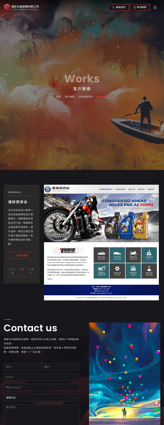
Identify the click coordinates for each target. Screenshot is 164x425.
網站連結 (21, 255)
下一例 (31, 271)
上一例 (12, 271)
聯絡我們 (118, 7)
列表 (22, 269)
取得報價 (139, 7)
